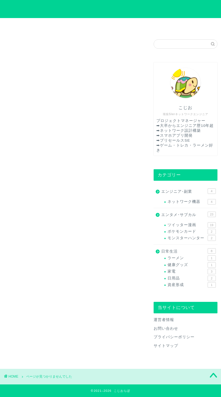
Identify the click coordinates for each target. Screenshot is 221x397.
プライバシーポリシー (136, 25)
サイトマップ (189, 25)
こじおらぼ (110, 8)
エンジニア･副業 (39, 274)
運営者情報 (164, 320)
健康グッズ (192, 265)
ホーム (31, 25)
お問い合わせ (84, 25)
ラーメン (192, 258)
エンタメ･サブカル (41, 282)
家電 (192, 271)
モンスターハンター (192, 238)
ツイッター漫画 (192, 225)
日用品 (192, 278)
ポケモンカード (192, 231)
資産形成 (192, 285)
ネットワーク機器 (192, 202)
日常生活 (31, 289)
